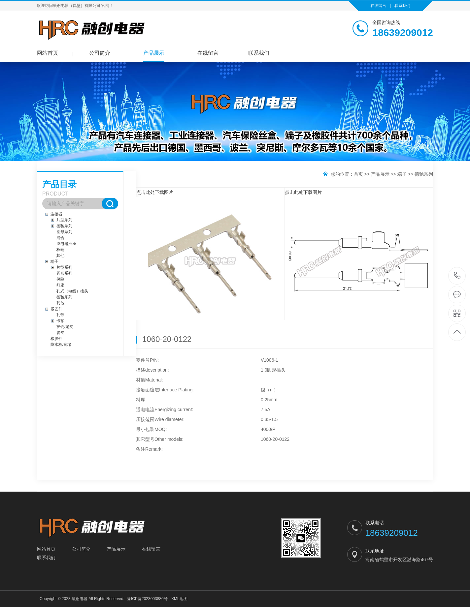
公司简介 (99, 53)
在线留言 (378, 5)
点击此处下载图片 (154, 192)
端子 (402, 174)
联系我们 (402, 5)
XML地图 (179, 598)
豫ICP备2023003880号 (147, 598)
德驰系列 (424, 174)
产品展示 (153, 53)
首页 (358, 174)
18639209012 (457, 275)
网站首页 (47, 53)
